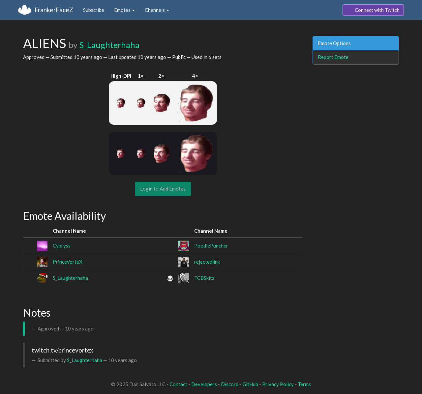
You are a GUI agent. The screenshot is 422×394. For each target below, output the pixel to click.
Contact (178, 384)
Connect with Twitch (373, 10)
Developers (204, 384)
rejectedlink (207, 262)
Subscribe (93, 10)
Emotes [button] (124, 10)
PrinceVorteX (67, 262)
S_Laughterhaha (109, 45)
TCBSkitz (204, 278)
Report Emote (333, 57)
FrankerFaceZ (54, 9)
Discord (229, 384)
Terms (304, 384)
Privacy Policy (278, 384)
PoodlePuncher (211, 246)
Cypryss (62, 246)
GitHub (250, 384)
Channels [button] (157, 10)
